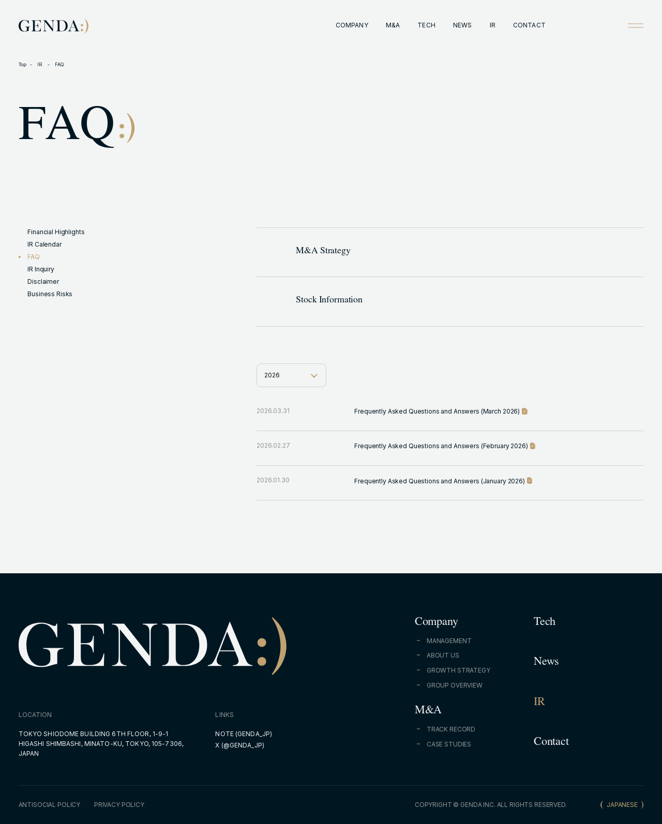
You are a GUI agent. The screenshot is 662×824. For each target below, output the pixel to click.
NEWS (462, 25)
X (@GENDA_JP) (239, 745)
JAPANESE (622, 804)
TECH (426, 25)
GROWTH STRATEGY (458, 670)
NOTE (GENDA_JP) (243, 734)
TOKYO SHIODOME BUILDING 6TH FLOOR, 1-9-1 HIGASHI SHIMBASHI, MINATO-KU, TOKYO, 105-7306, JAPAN (101, 743)
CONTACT (529, 25)
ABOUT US (443, 655)
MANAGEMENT (449, 641)
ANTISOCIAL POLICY (50, 804)
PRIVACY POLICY (119, 804)
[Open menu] (635, 25)
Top (22, 64)
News (546, 662)
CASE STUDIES (449, 744)
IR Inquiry (40, 269)
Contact (551, 743)
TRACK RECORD (451, 729)
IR (492, 25)
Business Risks (49, 294)
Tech (544, 623)
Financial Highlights (55, 232)
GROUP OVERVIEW (455, 685)
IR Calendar (44, 244)
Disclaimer (43, 281)
